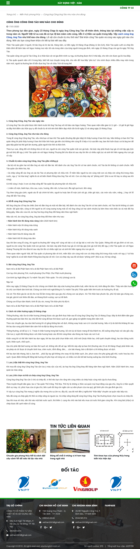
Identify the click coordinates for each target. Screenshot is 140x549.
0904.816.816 (15, 531)
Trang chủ (11, 14)
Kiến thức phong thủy (30, 14)
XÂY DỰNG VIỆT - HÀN (70, 2)
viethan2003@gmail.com (20, 535)
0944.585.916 (81, 518)
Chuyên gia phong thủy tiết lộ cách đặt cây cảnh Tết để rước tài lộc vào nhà (25, 457)
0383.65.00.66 (49, 518)
